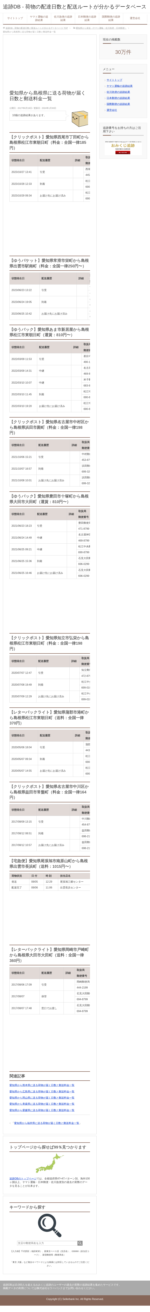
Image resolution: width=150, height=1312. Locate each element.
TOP (37, 34)
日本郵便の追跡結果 (87, 25)
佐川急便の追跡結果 (63, 25)
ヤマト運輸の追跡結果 (39, 25)
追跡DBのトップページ (22, 1185)
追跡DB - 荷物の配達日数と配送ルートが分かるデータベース (74, 9)
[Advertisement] (49, 70)
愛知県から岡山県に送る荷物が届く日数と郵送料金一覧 (41, 1104)
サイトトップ (15, 24)
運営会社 (135, 24)
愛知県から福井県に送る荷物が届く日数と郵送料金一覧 (46, 1129)
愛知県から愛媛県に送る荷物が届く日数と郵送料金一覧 (41, 1116)
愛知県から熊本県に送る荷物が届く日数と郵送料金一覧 (41, 1091)
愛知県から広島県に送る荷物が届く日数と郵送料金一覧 (41, 1097)
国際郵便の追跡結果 (111, 25)
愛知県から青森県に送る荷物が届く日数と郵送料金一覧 (41, 1110)
